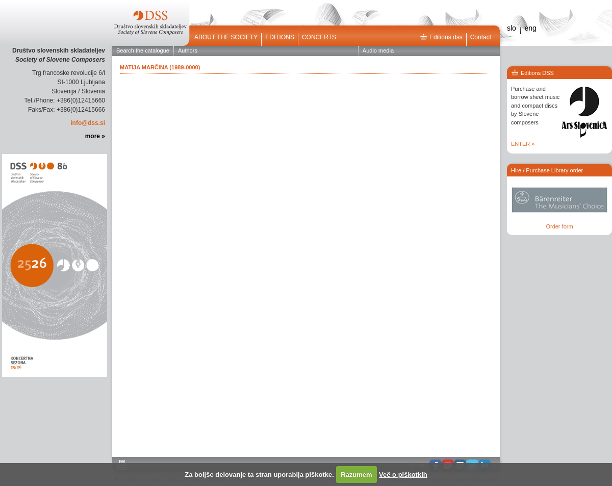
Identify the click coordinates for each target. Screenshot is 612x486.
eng (530, 28)
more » (95, 136)
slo (511, 28)
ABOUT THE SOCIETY (226, 37)
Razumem (356, 474)
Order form (559, 226)
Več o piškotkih (403, 474)
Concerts (319, 37)
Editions (279, 37)
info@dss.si (87, 122)
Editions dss (441, 37)
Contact (480, 37)
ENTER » (522, 144)
